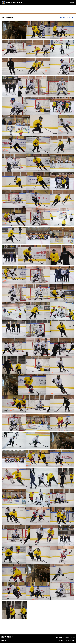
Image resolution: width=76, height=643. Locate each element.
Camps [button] (3, 640)
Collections (70, 17)
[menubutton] (72, 2)
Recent (62, 17)
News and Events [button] (7, 637)
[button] (14, 30)
